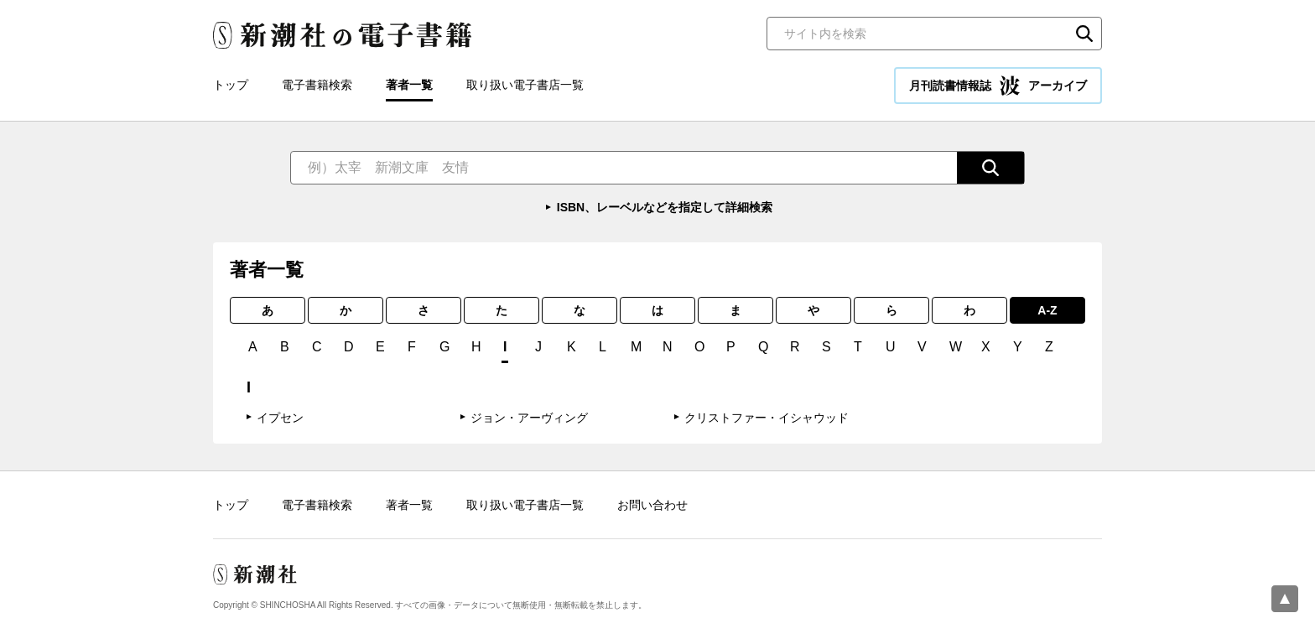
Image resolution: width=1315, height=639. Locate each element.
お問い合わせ (652, 505)
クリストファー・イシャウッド (766, 417)
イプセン (280, 417)
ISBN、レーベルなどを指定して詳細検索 (664, 207)
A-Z (1047, 310)
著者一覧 (409, 84)
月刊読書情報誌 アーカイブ (998, 85)
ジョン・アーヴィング (529, 417)
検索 (1084, 33)
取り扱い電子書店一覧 (525, 84)
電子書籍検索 (317, 84)
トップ (230, 84)
